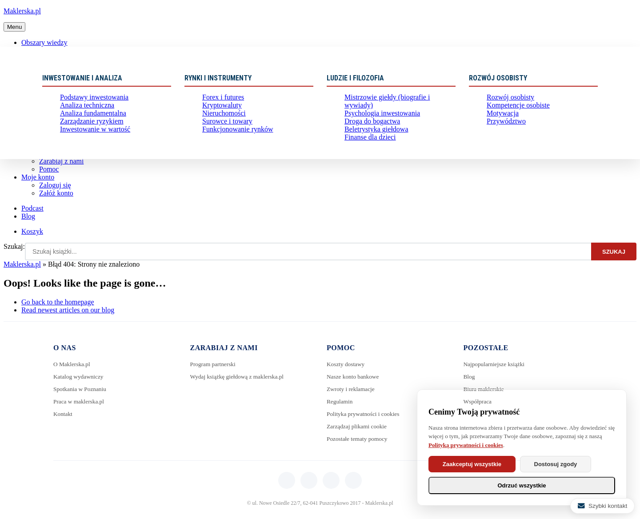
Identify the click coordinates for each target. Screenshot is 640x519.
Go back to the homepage (57, 302)
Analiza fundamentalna (89, 117)
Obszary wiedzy (44, 42)
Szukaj (613, 251)
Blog (28, 216)
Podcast (32, 208)
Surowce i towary (224, 127)
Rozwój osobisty (507, 98)
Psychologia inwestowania (377, 107)
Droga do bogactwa (368, 117)
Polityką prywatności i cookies (465, 445)
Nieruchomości (221, 117)
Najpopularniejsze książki (496, 364)
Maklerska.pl (22, 11)
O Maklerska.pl (72, 364)
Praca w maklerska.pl (80, 401)
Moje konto (37, 177)
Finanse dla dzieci (366, 137)
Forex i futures (220, 98)
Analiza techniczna (84, 107)
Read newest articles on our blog (67, 310)
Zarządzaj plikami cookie (358, 426)
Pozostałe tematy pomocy (359, 438)
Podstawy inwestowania (90, 98)
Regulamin (340, 401)
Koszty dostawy (347, 364)
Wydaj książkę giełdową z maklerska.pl (239, 376)
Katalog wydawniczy (79, 376)
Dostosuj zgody (573, 464)
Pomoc (49, 169)
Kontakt (63, 414)
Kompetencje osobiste (514, 107)
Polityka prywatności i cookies (365, 414)
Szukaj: (14, 246)
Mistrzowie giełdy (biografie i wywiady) (395, 98)
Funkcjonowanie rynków (233, 137)
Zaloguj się (55, 185)
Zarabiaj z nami (61, 161)
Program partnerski (214, 364)
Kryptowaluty (219, 107)
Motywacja (501, 117)
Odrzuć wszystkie (521, 485)
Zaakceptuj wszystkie (477, 464)
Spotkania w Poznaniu (81, 389)
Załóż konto (56, 193)
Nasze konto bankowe (354, 376)
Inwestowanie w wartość (90, 137)
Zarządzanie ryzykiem (88, 127)
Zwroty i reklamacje (352, 389)
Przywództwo (504, 127)
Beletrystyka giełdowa (372, 127)
